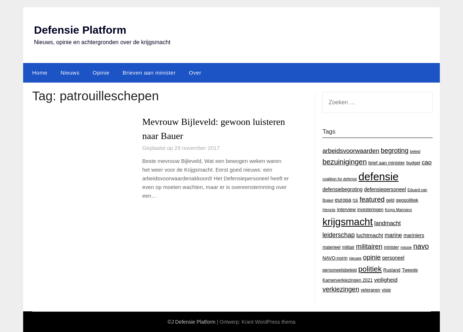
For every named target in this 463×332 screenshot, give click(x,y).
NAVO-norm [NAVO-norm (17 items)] (334, 258)
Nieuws (69, 73)
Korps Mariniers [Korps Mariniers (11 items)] (398, 209)
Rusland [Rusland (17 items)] (391, 270)
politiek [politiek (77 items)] (370, 269)
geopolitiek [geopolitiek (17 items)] (407, 200)
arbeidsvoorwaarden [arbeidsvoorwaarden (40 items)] (350, 150)
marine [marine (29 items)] (393, 235)
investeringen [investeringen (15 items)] (370, 209)
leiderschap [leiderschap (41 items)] (338, 235)
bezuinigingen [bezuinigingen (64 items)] (344, 162)
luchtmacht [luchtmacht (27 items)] (369, 235)
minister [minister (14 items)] (391, 247)
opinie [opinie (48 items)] (372, 257)
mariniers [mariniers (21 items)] (413, 235)
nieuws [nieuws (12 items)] (355, 258)
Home (39, 73)
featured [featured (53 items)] (372, 199)
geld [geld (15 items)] (390, 200)
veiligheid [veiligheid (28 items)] (385, 280)
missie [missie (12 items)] (406, 247)
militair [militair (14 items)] (348, 247)
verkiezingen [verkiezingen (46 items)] (340, 289)
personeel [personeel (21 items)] (393, 258)
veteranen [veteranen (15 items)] (370, 290)
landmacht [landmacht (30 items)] (387, 223)
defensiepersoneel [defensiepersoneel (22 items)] (385, 189)
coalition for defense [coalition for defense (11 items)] (339, 179)
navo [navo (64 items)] (421, 246)
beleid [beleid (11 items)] (415, 151)
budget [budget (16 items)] (413, 162)
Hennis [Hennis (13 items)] (328, 209)
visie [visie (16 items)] (386, 290)
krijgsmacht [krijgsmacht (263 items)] (347, 221)
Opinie (101, 73)
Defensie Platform (80, 30)
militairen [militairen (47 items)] (369, 246)
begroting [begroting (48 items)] (395, 150)
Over (195, 73)
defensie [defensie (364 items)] (378, 176)
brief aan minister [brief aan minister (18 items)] (386, 162)
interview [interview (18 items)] (346, 209)
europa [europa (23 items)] (343, 200)
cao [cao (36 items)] (427, 162)
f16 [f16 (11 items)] (355, 200)
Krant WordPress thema (269, 322)
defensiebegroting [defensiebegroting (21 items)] (342, 189)
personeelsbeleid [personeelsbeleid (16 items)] (339, 270)
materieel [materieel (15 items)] (331, 247)
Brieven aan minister (149, 73)
